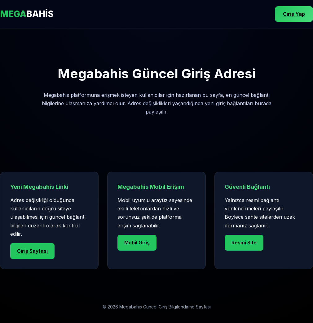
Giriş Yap (294, 14)
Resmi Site (244, 242)
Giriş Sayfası (32, 251)
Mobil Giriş (137, 242)
